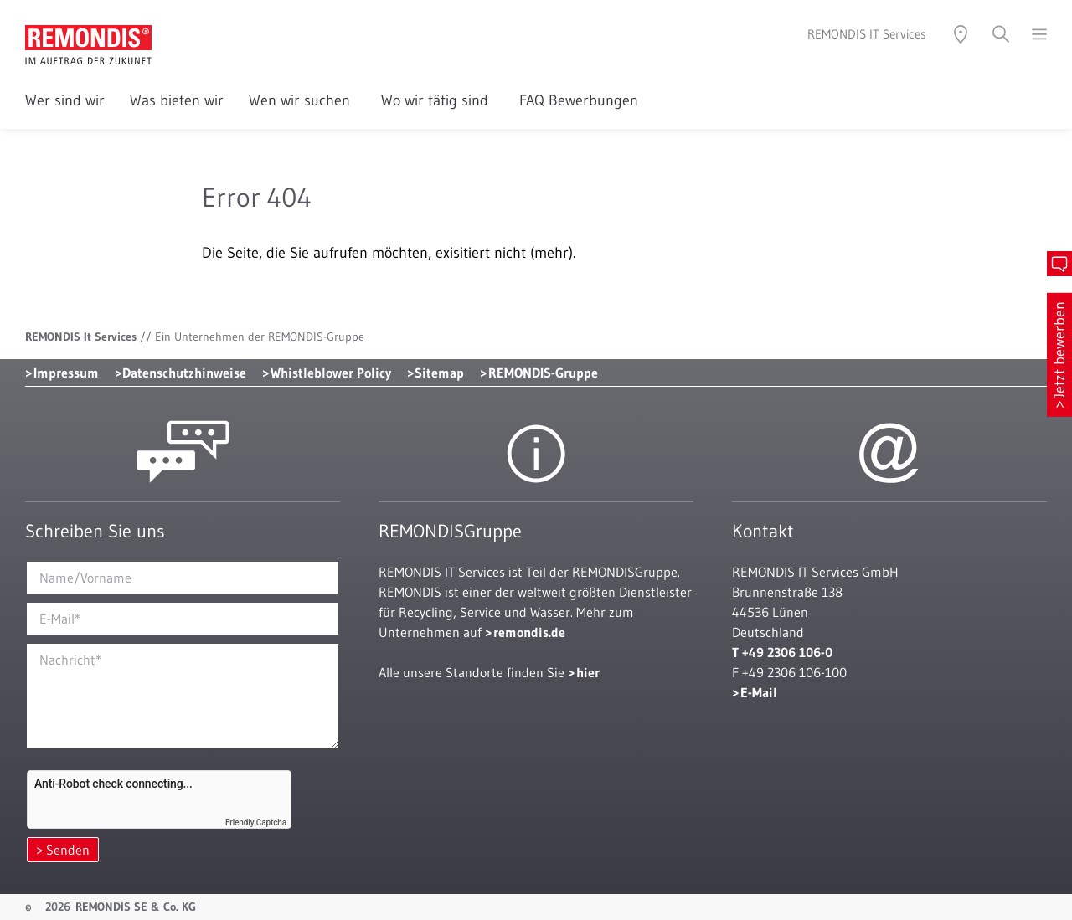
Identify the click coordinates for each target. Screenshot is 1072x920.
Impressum (66, 372)
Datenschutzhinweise (184, 372)
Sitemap (439, 372)
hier (588, 672)
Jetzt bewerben (1059, 349)
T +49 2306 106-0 (782, 652)
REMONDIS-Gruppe (543, 372)
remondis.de (529, 632)
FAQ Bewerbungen (578, 100)
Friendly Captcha (255, 822)
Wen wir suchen (302, 100)
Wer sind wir (65, 100)
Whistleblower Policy (331, 372)
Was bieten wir (177, 100)
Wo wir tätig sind (437, 100)
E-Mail (758, 692)
